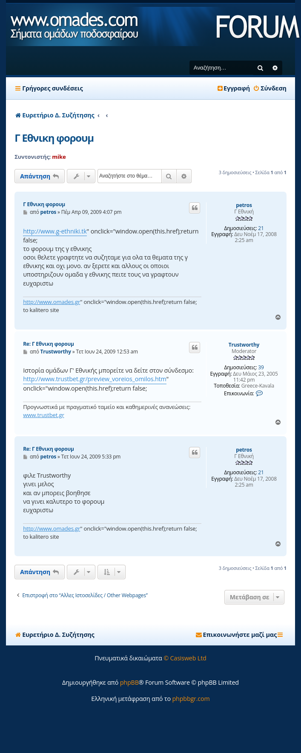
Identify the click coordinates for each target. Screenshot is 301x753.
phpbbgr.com (190, 699)
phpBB (129, 682)
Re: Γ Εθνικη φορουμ (48, 344)
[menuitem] (270, 88)
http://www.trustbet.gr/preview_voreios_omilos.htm (94, 379)
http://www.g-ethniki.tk (54, 231)
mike (59, 157)
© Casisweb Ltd (184, 658)
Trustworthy (244, 345)
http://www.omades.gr (51, 302)
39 (261, 368)
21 (261, 228)
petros (244, 205)
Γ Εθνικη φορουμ (54, 138)
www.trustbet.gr (43, 415)
